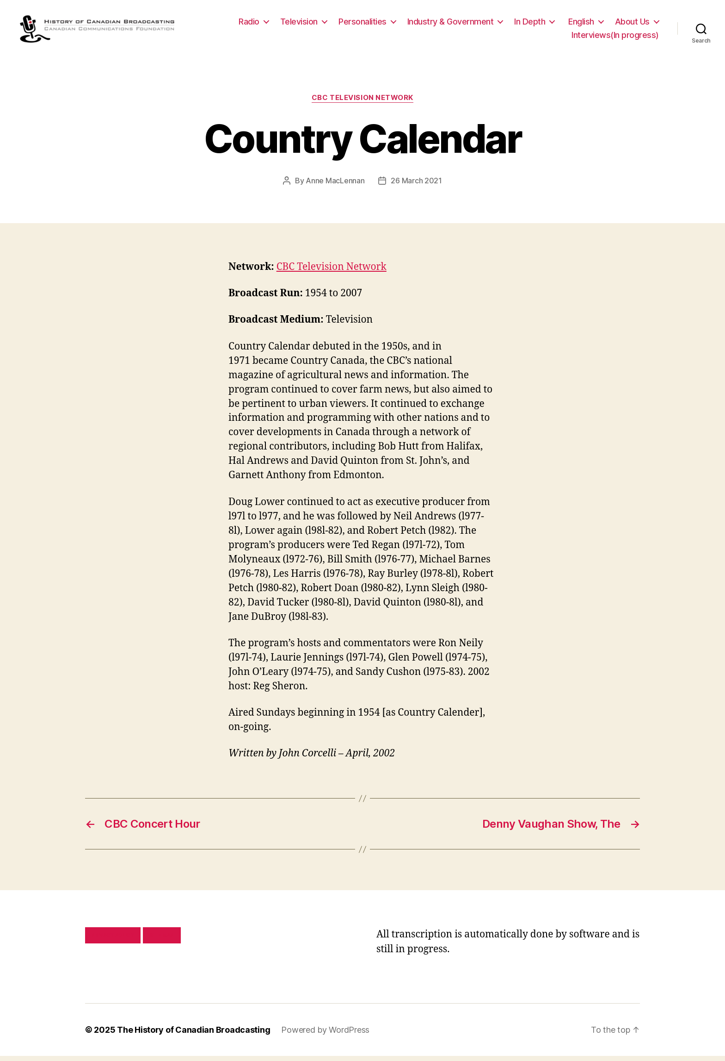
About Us (632, 24)
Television (299, 24)
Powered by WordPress (325, 1035)
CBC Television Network (362, 103)
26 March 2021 (416, 185)
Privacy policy (113, 940)
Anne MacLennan (335, 185)
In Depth (529, 24)
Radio (249, 24)
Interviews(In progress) (615, 38)
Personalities (362, 24)
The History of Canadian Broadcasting (193, 1035)
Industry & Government (450, 24)
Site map (162, 940)
